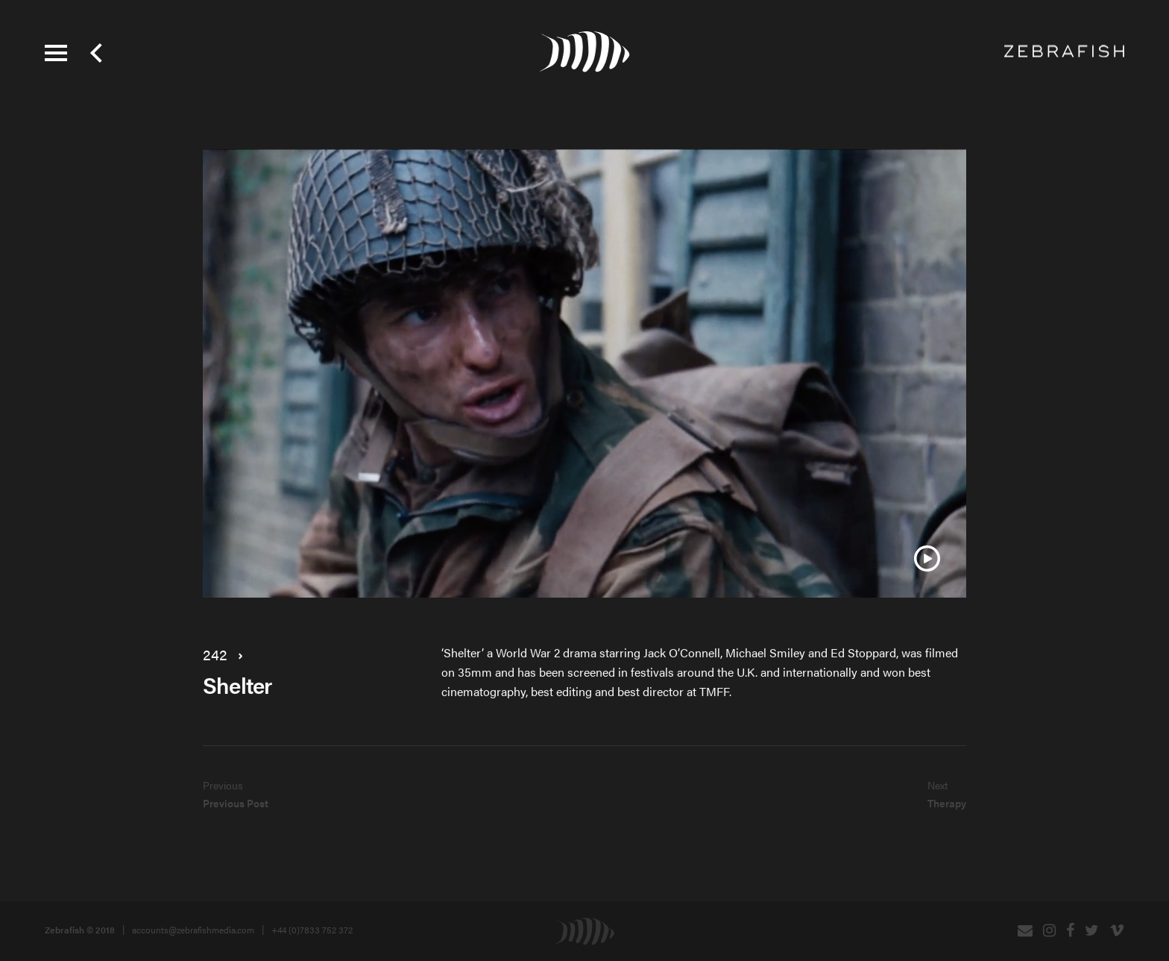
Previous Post (235, 802)
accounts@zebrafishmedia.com (193, 929)
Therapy (946, 802)
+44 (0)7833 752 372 (312, 929)
